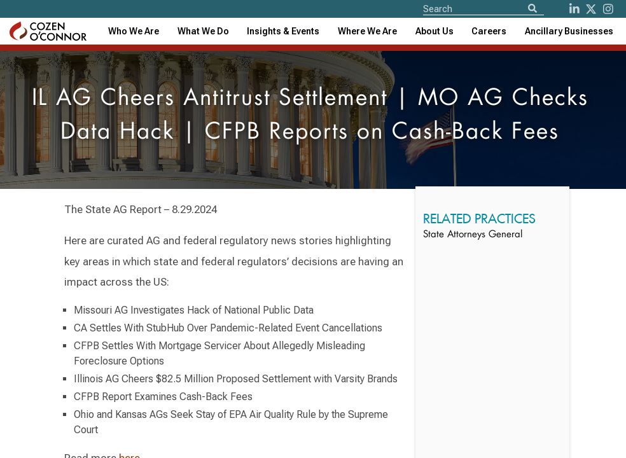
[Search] (532, 9)
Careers (488, 31)
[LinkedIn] (574, 9)
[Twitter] (591, 9)
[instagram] (608, 9)
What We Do (203, 31)
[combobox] (283, 31)
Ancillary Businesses (569, 31)
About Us (434, 31)
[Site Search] (483, 8)
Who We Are (133, 31)
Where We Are (367, 31)
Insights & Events (283, 31)
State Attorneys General (472, 235)
